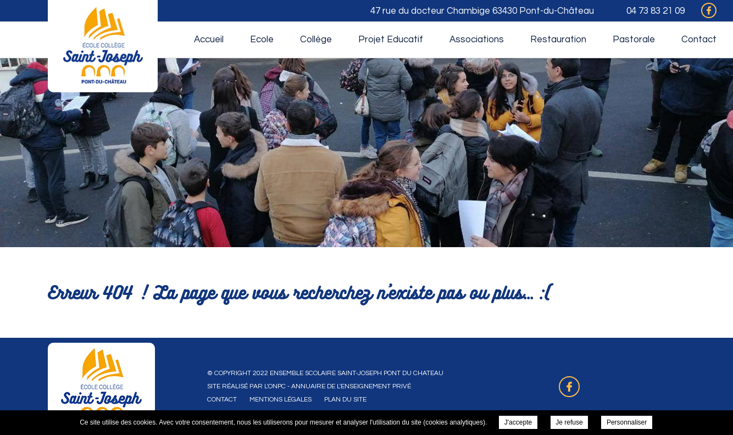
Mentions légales (280, 399)
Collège (316, 39)
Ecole (262, 39)
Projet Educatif (390, 39)
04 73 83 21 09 (655, 11)
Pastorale (634, 39)
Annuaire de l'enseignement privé (351, 386)
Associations (476, 39)
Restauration (558, 39)
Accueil (209, 39)
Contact (699, 39)
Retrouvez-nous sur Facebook (569, 386)
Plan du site (345, 399)
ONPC (277, 386)
